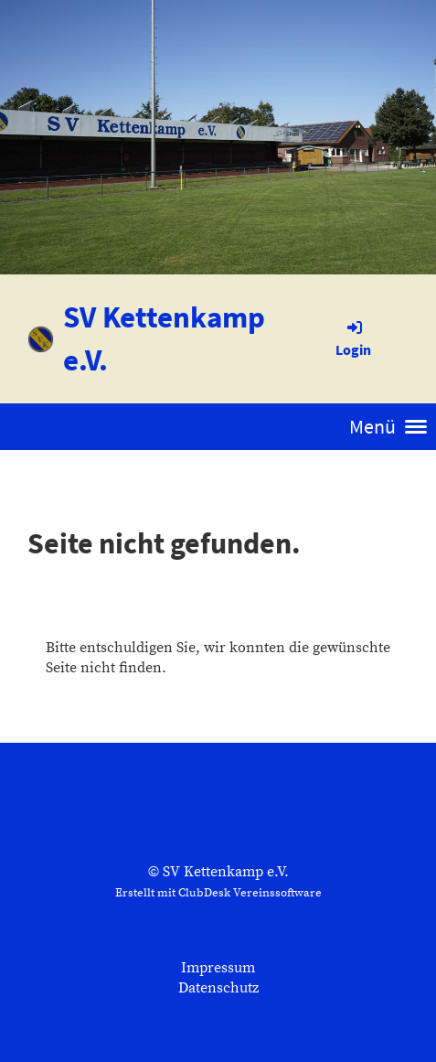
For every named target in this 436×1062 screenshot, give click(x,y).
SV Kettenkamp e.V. (164, 338)
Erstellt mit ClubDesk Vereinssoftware (218, 892)
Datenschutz (218, 988)
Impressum (218, 968)
